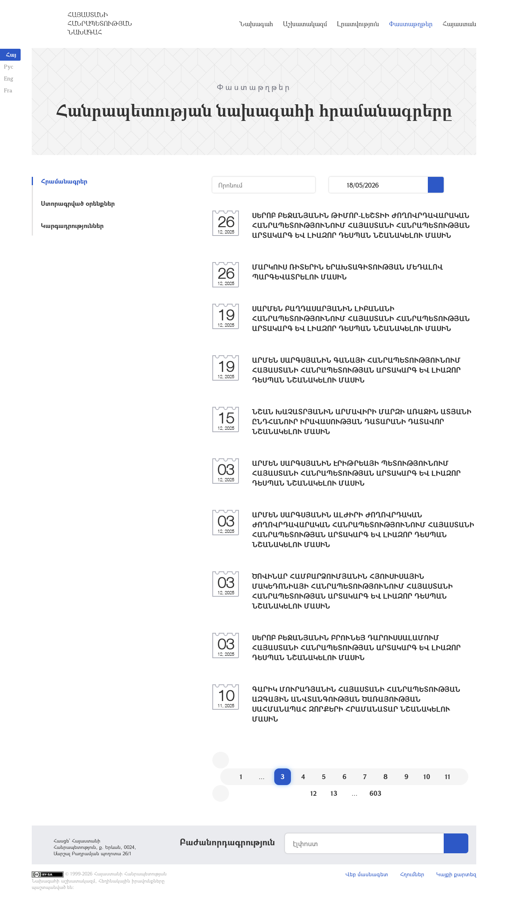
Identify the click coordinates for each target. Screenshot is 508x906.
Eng (8, 78)
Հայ (11, 54)
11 (447, 776)
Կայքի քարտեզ (456, 874)
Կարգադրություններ (72, 225)
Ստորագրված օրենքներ (78, 203)
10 (426, 776)
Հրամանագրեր (64, 181)
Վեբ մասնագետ (366, 874)
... (338, 185)
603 (375, 793)
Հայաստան (459, 23)
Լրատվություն (358, 23)
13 (334, 793)
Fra (8, 90)
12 (313, 793)
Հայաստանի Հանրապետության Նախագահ (99, 23)
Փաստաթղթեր (411, 23)
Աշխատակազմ (305, 23)
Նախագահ (256, 23)
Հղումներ (412, 874)
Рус (8, 66)
